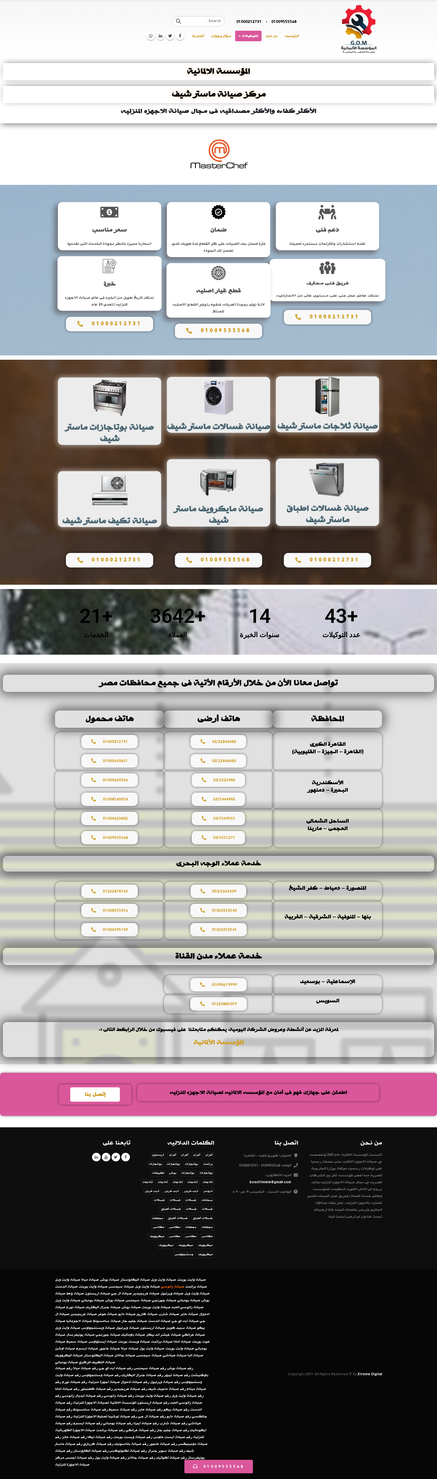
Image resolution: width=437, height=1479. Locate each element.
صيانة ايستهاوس (102, 1342)
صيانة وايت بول (151, 1349)
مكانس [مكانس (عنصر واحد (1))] (158, 1227)
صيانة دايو (127, 1314)
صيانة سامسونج (107, 1321)
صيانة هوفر (107, 1314)
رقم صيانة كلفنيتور (96, 1389)
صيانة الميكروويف (69, 1355)
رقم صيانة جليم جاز (173, 1430)
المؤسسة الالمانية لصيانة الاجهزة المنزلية (104, 1403)
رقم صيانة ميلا (85, 1368)
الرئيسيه (292, 36)
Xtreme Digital (370, 1374)
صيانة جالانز (124, 1355)
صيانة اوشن (65, 1349)
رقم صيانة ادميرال (135, 1382)
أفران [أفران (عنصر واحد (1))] (209, 1155)
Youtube (106, 1157)
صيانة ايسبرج (87, 1349)
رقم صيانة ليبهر (177, 1375)
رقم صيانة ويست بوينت (132, 1437)
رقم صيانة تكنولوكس (128, 1451)
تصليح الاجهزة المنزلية (90, 1417)
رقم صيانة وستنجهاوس (100, 1375)
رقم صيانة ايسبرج (87, 1423)
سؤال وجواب (221, 36)
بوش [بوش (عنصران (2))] (172, 1173)
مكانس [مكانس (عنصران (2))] (174, 1227)
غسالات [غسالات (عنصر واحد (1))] (191, 1200)
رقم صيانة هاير (150, 1410)
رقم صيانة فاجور (163, 1444)
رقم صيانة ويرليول (165, 1382)
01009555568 (283, 21)
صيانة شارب (168, 1314)
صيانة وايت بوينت (191, 1280)
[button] (218, 1466)
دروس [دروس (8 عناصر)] (208, 1191)
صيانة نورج (75, 1307)
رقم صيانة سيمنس (150, 1368)
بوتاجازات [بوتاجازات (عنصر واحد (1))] (191, 1164)
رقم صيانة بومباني (118, 1423)
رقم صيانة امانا (67, 1389)
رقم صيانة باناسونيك (131, 1444)
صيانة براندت (196, 1287)
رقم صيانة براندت (110, 1430)
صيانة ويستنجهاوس (98, 1328)
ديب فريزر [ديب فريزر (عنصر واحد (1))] (191, 1191)
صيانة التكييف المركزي (97, 1362)
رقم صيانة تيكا (99, 1437)
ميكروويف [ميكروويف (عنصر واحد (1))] (157, 1236)
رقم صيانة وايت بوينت (153, 1396)
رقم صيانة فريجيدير (130, 1389)
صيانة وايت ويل (163, 1280)
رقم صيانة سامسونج (90, 1410)
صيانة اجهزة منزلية (104, 1382)
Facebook (125, 1157)
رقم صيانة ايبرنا (146, 1423)
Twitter (116, 1157)
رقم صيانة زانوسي (119, 1396)
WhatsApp (151, 36)
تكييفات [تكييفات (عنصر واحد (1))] (158, 1173)
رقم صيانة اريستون (153, 1403)
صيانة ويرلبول (127, 1328)
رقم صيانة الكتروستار (90, 1451)
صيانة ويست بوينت (134, 1342)
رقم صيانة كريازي (98, 1444)
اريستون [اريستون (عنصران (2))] (158, 1155)
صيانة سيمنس (121, 1287)
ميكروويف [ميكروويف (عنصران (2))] (166, 1245)
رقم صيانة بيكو (176, 1410)
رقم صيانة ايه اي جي (116, 1368)
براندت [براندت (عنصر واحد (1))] (208, 1164)
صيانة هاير (189, 1314)
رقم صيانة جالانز (141, 1458)
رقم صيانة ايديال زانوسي (82, 1396)
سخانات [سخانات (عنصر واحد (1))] (207, 1200)
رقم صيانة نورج (74, 1382)
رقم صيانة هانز (74, 1437)
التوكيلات (250, 36)
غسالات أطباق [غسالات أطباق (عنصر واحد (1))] (171, 1209)
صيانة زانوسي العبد (187, 1307)
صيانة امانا (182, 1342)
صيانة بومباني (188, 1300)
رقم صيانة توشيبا (122, 1417)
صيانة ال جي (121, 1294)
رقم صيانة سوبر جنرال (166, 1451)
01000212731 (249, 21)
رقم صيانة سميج (123, 1410)
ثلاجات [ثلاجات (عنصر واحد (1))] (208, 1182)
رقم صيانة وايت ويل (187, 1396)
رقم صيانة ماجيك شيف (167, 1389)
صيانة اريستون (97, 1294)
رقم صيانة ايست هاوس (172, 1437)
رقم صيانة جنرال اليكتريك (142, 1375)
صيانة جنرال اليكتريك (102, 1307)
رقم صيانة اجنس (79, 1458)
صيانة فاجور (109, 1349)
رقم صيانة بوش (180, 1368)
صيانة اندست (66, 1287)
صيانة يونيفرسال (80, 1335)
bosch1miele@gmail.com (270, 1182)
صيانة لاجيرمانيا (79, 1321)
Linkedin (96, 1157)
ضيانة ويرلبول (172, 1294)
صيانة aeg (75, 1294)
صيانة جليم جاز (134, 1321)
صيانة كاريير (146, 1314)
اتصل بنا (198, 36)
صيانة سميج (76, 1342)
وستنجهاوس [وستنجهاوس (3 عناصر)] (184, 1254)
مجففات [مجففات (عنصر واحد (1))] (157, 1218)
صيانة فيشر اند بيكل (163, 1335)
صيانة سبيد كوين (181, 1328)
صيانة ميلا (90, 1280)
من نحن (271, 36)
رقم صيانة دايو (179, 1417)
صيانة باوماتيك (133, 1335)
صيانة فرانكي (193, 1335)
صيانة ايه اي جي (185, 1321)
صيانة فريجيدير (146, 1294)
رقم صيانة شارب (173, 1423)
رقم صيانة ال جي (152, 1417)
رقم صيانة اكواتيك (171, 1458)
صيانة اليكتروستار (135, 1280)
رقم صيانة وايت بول (110, 1458)
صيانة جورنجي (164, 1300)
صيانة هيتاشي (175, 1355)
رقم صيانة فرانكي (141, 1430)
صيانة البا (195, 1355)
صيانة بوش (109, 1280)
